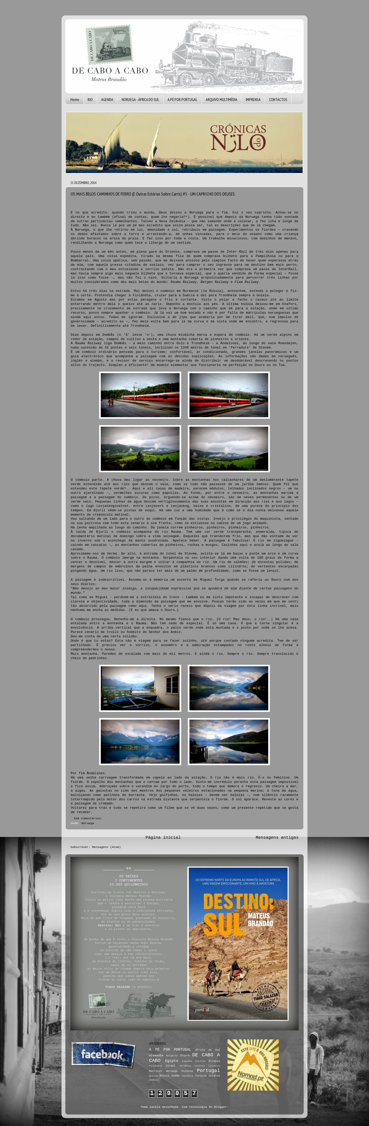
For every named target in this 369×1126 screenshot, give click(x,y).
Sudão (175, 1075)
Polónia (187, 1071)
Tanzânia (187, 1075)
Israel (171, 1065)
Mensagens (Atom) (106, 847)
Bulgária (172, 1055)
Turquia (201, 1075)
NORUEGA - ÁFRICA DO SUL (140, 99)
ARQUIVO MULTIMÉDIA (221, 99)
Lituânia (214, 1065)
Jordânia (185, 1065)
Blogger (220, 1107)
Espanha (187, 1061)
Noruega (87, 823)
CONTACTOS (278, 99)
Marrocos (155, 1071)
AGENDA (107, 99)
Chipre (185, 1055)
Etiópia (214, 1061)
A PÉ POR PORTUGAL (182, 99)
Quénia (153, 1075)
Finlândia (155, 1065)
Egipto (171, 1061)
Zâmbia (153, 1080)
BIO (90, 99)
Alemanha (156, 1055)
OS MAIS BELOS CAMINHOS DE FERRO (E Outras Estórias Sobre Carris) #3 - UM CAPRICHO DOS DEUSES (153, 194)
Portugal (208, 1070)
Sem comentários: (89, 818)
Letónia (200, 1065)
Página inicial (163, 837)
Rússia (164, 1075)
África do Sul (207, 1049)
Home (74, 99)
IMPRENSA (253, 99)
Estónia (200, 1061)
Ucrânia (214, 1075)
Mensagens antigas (277, 837)
